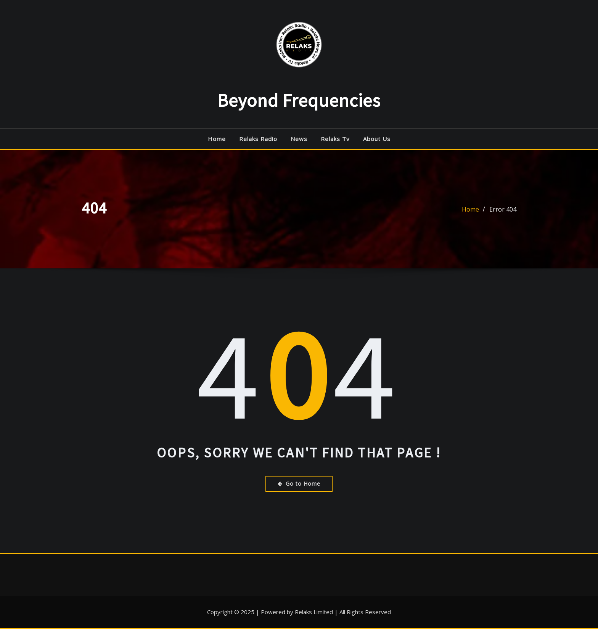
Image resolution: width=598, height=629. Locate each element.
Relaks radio (258, 139)
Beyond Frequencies (299, 100)
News (299, 139)
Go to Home (299, 483)
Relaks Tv (335, 139)
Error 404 (502, 210)
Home (217, 139)
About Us (377, 139)
